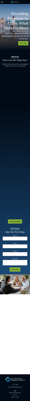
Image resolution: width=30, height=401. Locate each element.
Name (15, 235)
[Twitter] (15, 384)
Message (15, 259)
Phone (15, 251)
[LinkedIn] (17, 384)
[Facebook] (12, 384)
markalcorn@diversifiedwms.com (15, 387)
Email (15, 243)
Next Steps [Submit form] (15, 269)
